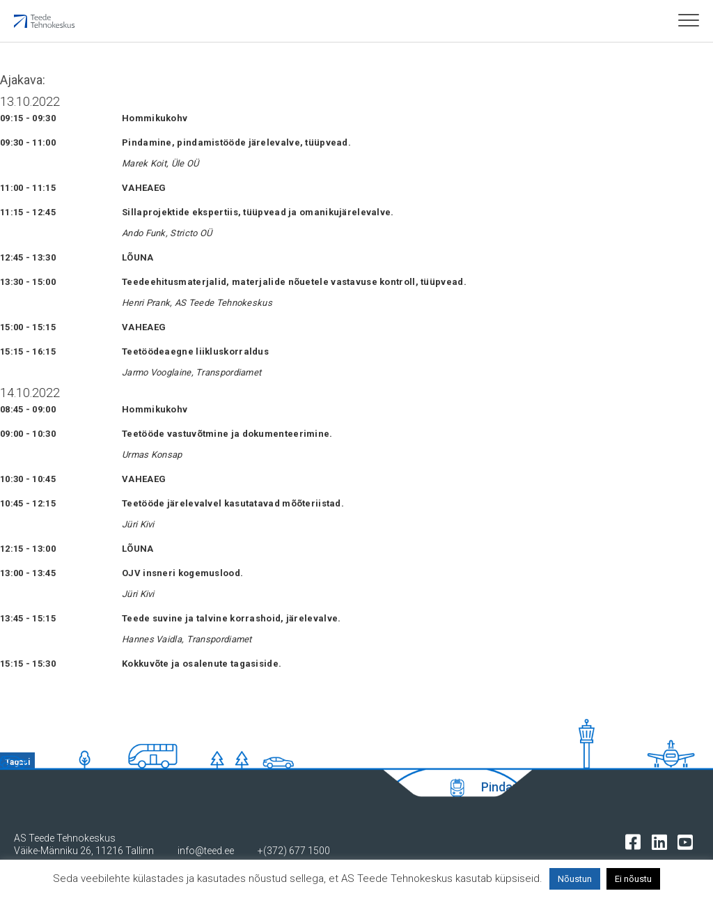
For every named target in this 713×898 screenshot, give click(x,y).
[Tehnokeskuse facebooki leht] (636, 841)
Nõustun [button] (575, 879)
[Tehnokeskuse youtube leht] (688, 841)
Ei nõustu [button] (633, 879)
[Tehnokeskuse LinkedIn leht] (662, 841)
